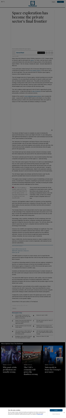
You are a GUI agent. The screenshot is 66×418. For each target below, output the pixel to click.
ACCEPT (56, 410)
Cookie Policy (40, 414)
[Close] (64, 412)
